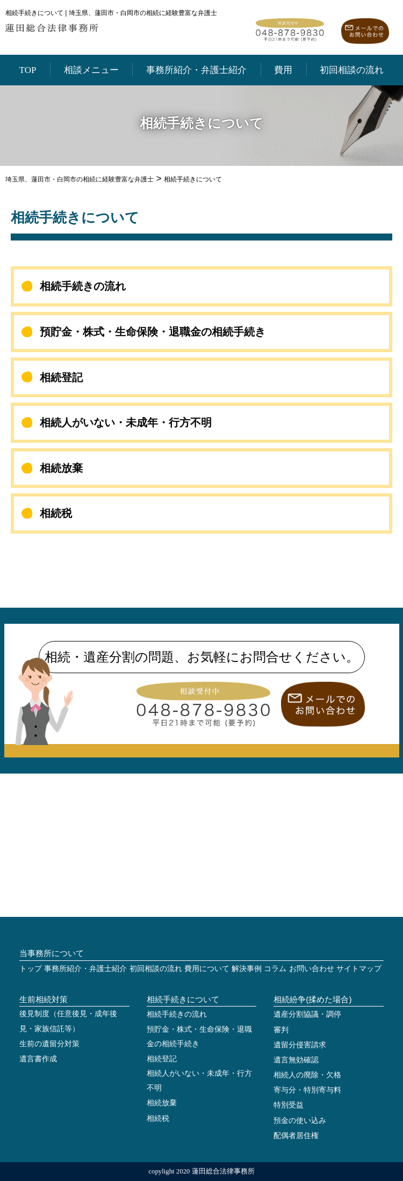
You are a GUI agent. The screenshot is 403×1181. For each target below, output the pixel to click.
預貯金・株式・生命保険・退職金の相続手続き (152, 332)
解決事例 (247, 969)
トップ (30, 969)
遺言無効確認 (296, 1060)
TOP (28, 70)
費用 (283, 70)
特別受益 (289, 1105)
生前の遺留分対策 (49, 1044)
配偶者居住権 (296, 1136)
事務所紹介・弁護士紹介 (196, 70)
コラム (275, 969)
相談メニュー (91, 70)
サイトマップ (359, 969)
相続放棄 (61, 468)
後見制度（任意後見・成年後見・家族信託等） (68, 1021)
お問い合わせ (311, 969)
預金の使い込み (300, 1121)
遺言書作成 (38, 1059)
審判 (281, 1030)
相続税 (56, 513)
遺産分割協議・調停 (307, 1014)
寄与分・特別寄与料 (307, 1090)
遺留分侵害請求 (300, 1045)
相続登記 (61, 377)
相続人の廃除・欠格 (307, 1075)
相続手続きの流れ (83, 286)
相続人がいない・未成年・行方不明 (126, 422)
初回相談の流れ (352, 70)
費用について (206, 969)
